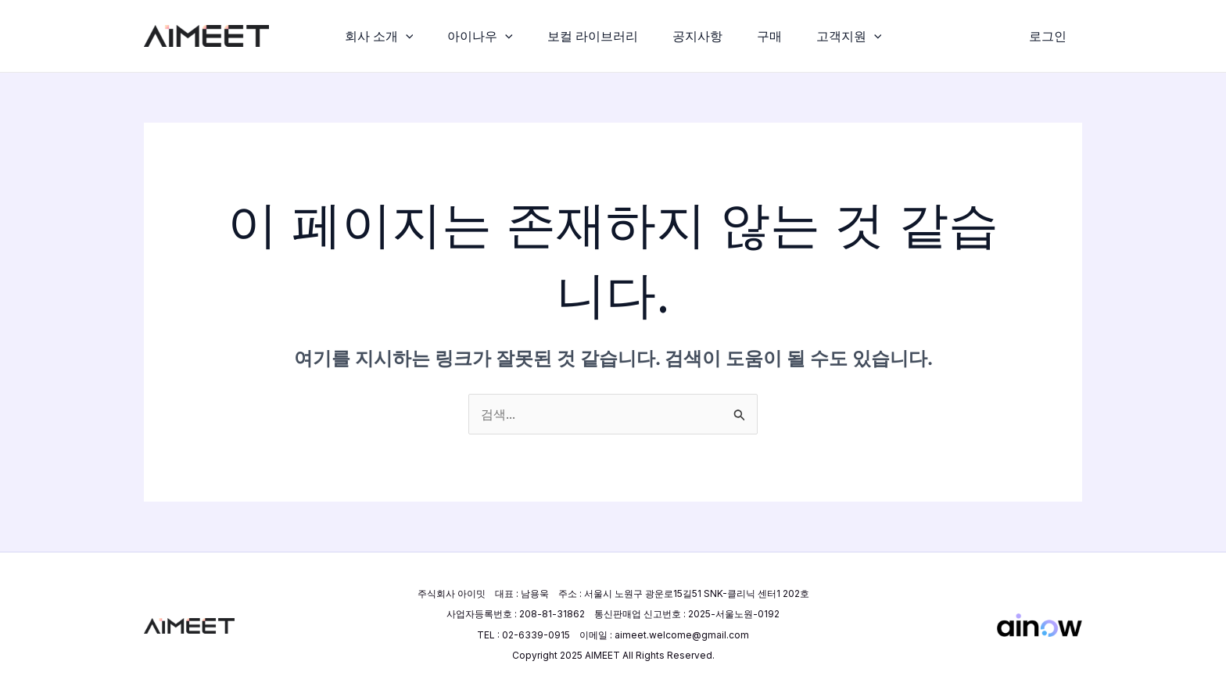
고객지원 (857, 36)
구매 (774, 36)
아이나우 (475, 36)
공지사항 (699, 36)
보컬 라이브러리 (591, 36)
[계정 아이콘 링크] (1047, 36)
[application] (398, 36)
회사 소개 (371, 36)
